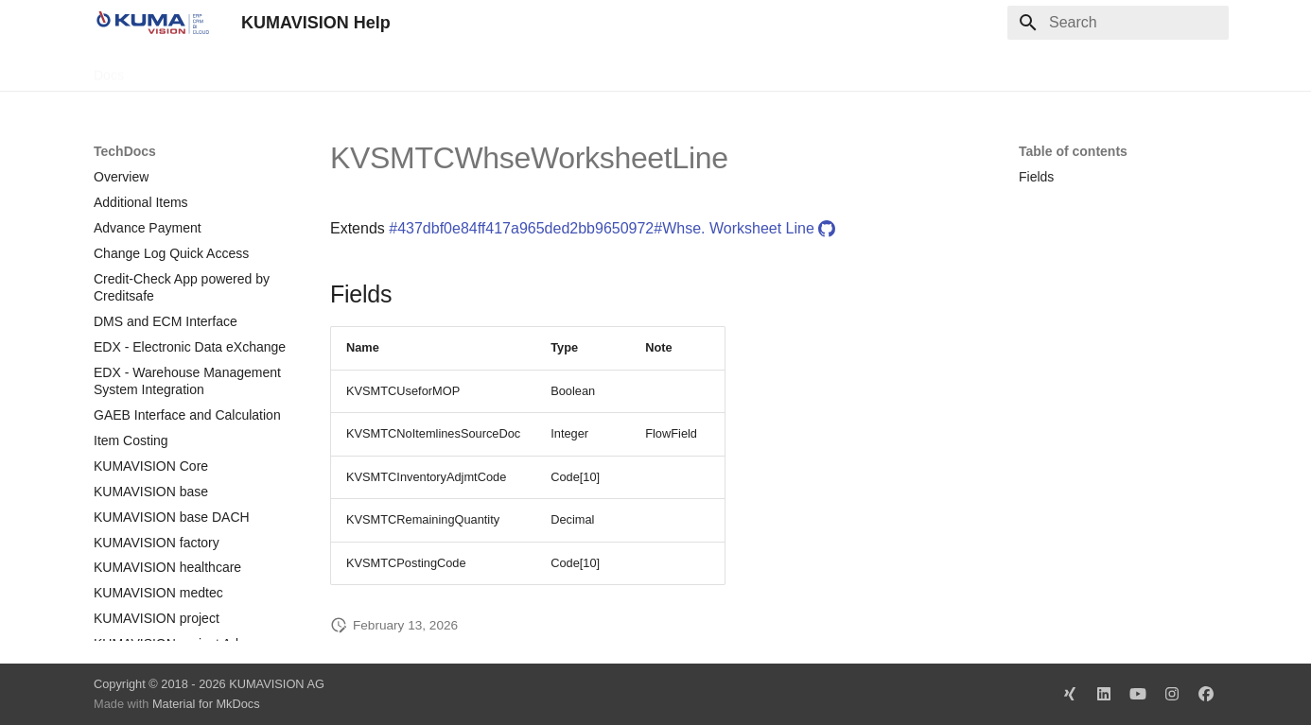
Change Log (263, 69)
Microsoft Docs (367, 69)
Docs (109, 69)
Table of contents (1073, 151)
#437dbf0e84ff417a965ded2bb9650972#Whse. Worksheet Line (612, 228)
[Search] (1118, 23)
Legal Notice (469, 69)
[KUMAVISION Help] (152, 23)
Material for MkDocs (206, 704)
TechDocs (175, 69)
